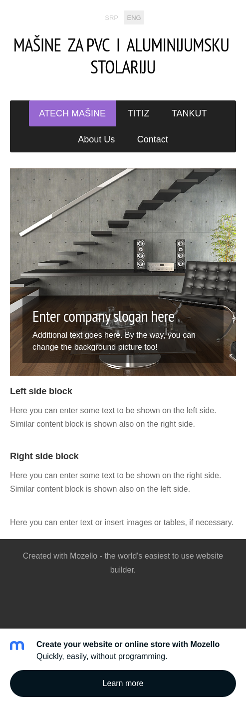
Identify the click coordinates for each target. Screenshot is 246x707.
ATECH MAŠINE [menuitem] (72, 113)
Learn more (123, 683)
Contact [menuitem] (152, 139)
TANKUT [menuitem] (189, 113)
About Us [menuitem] (96, 139)
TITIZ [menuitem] (139, 113)
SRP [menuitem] (111, 17)
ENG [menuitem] (134, 17)
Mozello (83, 556)
